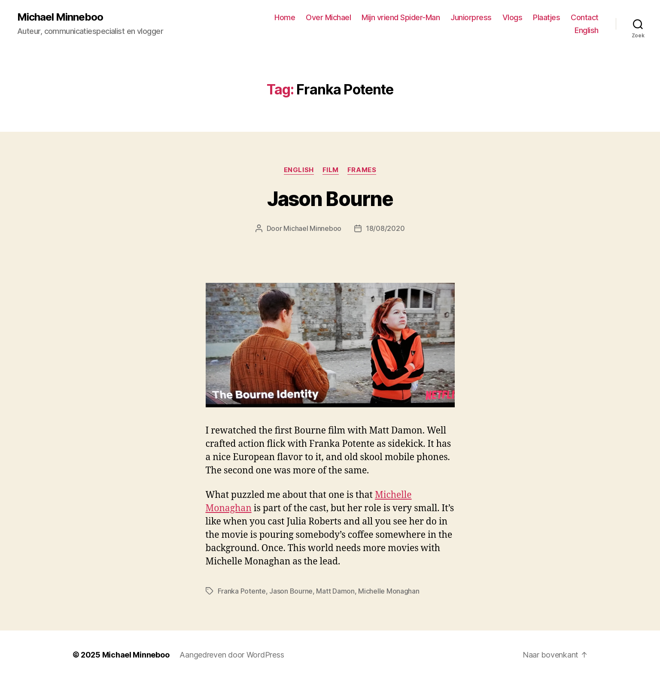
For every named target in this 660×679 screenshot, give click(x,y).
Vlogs (512, 17)
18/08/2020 (385, 228)
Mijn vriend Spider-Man (401, 17)
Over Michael (328, 17)
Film (330, 170)
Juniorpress (471, 17)
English (587, 30)
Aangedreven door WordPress (231, 654)
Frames (361, 170)
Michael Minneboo (60, 17)
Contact (585, 17)
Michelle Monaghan (388, 591)
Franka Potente (242, 591)
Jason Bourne (330, 199)
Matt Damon (335, 591)
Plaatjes (546, 17)
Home (284, 17)
